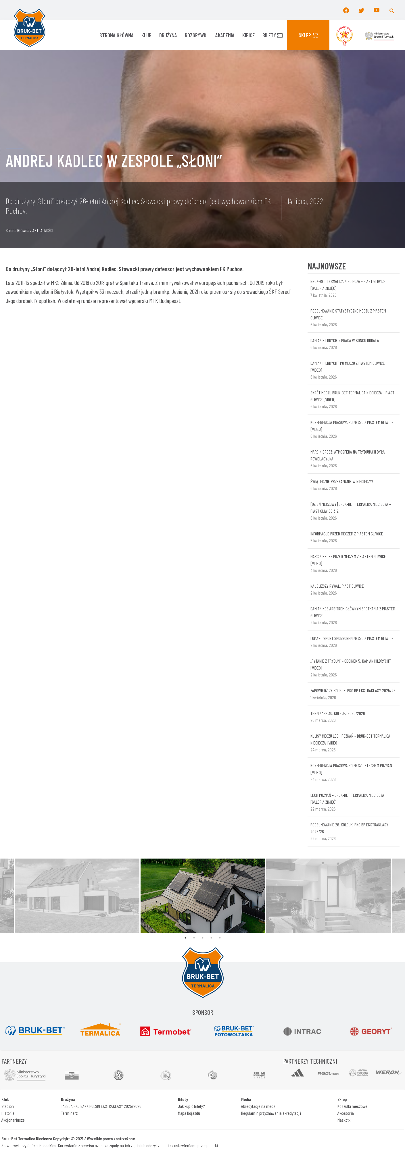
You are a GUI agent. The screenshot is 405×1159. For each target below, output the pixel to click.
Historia (7, 1113)
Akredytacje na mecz (258, 1106)
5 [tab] (220, 938)
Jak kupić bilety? (191, 1106)
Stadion (7, 1106)
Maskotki (344, 1120)
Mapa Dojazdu (189, 1113)
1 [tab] (185, 938)
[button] (392, 10)
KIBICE (248, 35)
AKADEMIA (225, 35)
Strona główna (116, 35)
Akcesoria (345, 1113)
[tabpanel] (203, 896)
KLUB (146, 35)
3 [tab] (203, 938)
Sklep (308, 35)
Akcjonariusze (13, 1120)
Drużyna (168, 35)
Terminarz (69, 1113)
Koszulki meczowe (352, 1106)
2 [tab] (194, 938)
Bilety (272, 35)
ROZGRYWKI (196, 35)
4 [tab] (211, 938)
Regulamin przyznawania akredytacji (271, 1113)
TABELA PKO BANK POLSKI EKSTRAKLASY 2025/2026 (101, 1106)
